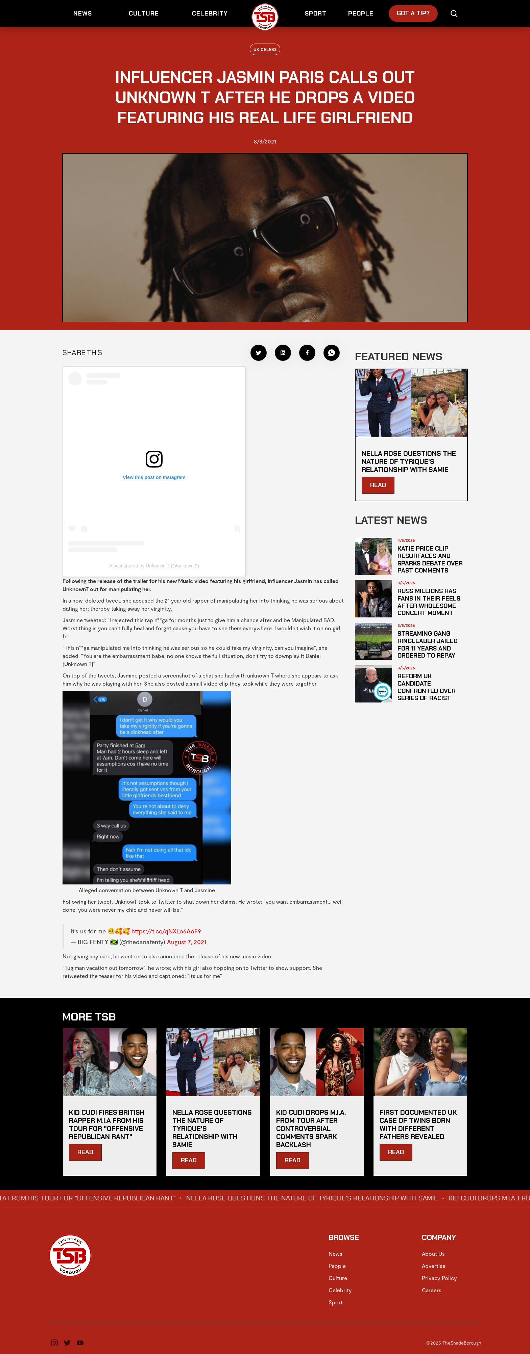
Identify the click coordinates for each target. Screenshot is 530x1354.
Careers (431, 1290)
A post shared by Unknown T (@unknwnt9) (154, 565)
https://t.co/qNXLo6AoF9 (166, 931)
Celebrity (340, 1290)
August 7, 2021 (187, 942)
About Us (433, 1253)
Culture (338, 1278)
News (335, 1253)
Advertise (433, 1266)
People (337, 1266)
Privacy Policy (439, 1278)
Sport (336, 1302)
